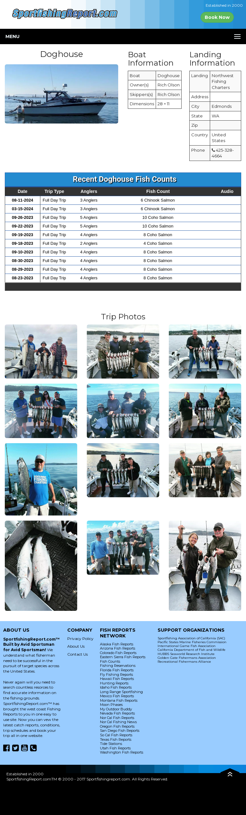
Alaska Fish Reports (116, 644)
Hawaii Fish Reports (117, 678)
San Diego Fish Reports (119, 730)
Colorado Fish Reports (118, 653)
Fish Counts (110, 661)
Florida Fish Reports (117, 670)
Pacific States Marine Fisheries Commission (192, 642)
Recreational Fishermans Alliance (184, 661)
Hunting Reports (114, 683)
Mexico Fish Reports (117, 696)
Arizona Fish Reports (117, 648)
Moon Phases (111, 704)
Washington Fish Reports (121, 752)
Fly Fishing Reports (116, 674)
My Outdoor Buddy (116, 709)
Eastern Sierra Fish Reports (122, 657)
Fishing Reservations (117, 665)
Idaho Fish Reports (116, 687)
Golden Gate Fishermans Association (187, 658)
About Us (76, 646)
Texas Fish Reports (115, 739)
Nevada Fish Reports (117, 713)
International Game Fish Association (187, 646)
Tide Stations (111, 743)
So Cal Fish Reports (116, 735)
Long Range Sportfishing (121, 692)
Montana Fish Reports (118, 700)
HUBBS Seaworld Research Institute (186, 654)
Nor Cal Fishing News (118, 722)
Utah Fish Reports (115, 748)
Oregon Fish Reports (117, 726)
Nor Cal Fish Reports (117, 717)
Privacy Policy (80, 638)
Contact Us (77, 654)
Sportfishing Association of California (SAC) (191, 638)
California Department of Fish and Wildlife (192, 650)
